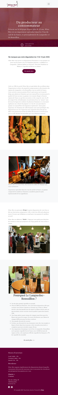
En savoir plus (29, 71)
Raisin (25, 219)
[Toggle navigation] (48, 4)
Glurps (42, 390)
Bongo (25, 210)
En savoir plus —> (29, 340)
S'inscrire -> (11, 374)
